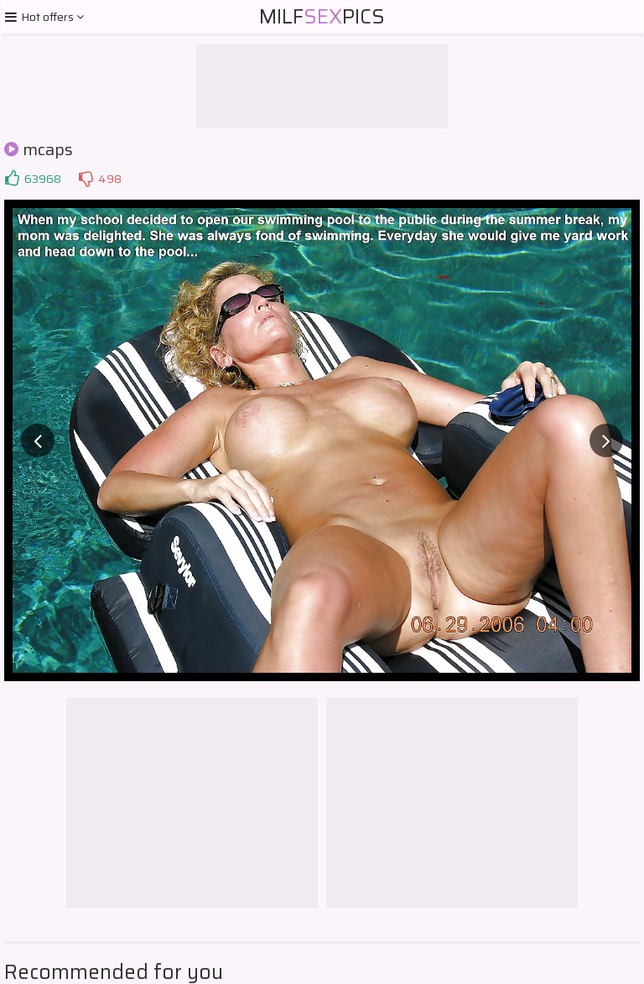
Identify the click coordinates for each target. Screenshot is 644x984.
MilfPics (322, 17)
